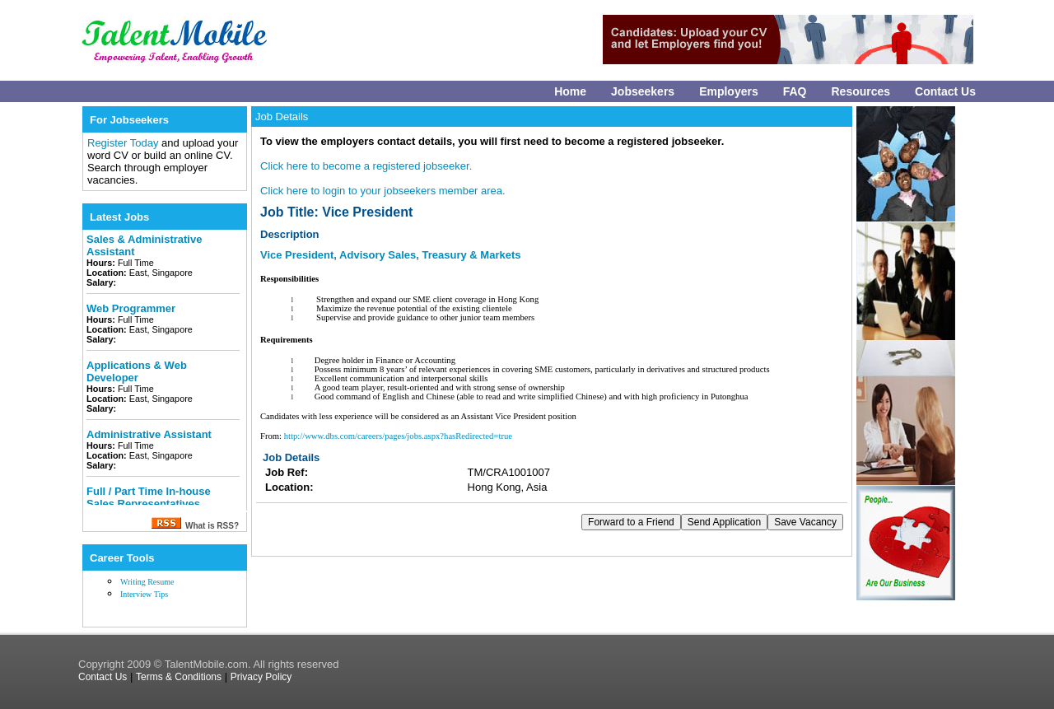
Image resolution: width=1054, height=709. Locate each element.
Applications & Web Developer (136, 371)
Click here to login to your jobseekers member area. (383, 190)
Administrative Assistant (149, 434)
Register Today (124, 143)
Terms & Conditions (179, 677)
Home (570, 91)
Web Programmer (130, 308)
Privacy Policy (261, 677)
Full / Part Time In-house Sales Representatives (148, 497)
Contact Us (945, 91)
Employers (728, 91)
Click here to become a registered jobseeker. (366, 166)
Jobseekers (642, 91)
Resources (861, 91)
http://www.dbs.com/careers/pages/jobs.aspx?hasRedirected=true (398, 436)
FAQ (795, 91)
